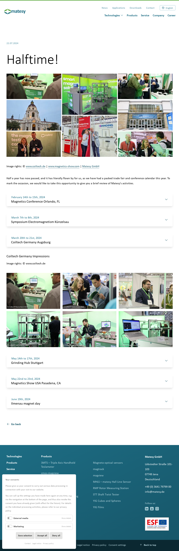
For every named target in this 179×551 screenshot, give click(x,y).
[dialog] (114, 15)
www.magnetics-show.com (63, 166)
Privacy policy (48, 543)
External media (21, 518)
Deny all (56, 535)
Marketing (19, 526)
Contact (28, 543)
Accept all (42, 535)
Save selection (25, 535)
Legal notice (36, 543)
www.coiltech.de (35, 166)
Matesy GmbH (90, 166)
